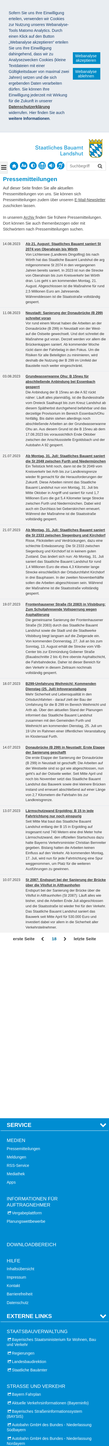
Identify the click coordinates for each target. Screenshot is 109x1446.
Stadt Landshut (25, 1299)
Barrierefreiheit (20, 1125)
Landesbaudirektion (29, 1192)
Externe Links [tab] (29, 1147)
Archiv (30, 217)
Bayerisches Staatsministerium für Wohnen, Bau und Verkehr (51, 1173)
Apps (11, 1013)
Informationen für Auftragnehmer (32, 1033)
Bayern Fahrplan (26, 1225)
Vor (65, 939)
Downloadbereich (31, 1076)
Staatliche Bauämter (29, 1201)
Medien (16, 971)
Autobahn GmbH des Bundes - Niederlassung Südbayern (49, 1258)
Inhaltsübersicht (20, 1100)
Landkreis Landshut (29, 1324)
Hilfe (13, 1091)
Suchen (100, 167)
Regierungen (23, 1184)
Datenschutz (18, 1133)
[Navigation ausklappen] (4, 168)
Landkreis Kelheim (28, 1316)
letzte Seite (85, 938)
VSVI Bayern (23, 1379)
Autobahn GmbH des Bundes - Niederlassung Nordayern (49, 1272)
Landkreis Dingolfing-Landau (37, 1307)
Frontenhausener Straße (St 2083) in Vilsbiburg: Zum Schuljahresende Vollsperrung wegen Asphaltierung (65, 609)
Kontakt (13, 1117)
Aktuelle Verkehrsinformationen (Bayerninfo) (50, 1234)
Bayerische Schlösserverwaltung (40, 1357)
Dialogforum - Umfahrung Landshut (42, 1348)
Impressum (16, 1108)
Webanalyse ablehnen (86, 73)
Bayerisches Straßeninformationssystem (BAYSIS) (44, 1245)
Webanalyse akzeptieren (86, 58)
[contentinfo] (42, 165)
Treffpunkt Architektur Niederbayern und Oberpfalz (44, 1368)
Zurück (43, 939)
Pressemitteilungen (23, 979)
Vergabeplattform (27, 1044)
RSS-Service (18, 996)
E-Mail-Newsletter (90, 200)
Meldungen (16, 988)
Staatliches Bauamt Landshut (38, 1394)
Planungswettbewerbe (26, 1052)
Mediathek (16, 1005)
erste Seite (23, 938)
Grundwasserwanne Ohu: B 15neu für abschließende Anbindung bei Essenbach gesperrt (60, 381)
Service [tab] (19, 956)
